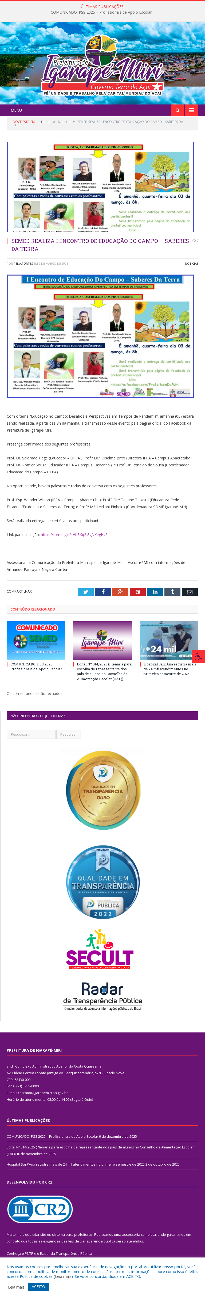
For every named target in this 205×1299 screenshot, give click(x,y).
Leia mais (63, 1276)
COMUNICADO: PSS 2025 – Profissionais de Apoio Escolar (101, 12)
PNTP (29, 1253)
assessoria (131, 1234)
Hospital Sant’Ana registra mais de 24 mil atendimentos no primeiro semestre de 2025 (170, 669)
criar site (39, 1234)
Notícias (191, 263)
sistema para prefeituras (72, 1234)
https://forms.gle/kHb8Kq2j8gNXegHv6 (74, 534)
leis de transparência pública (91, 1241)
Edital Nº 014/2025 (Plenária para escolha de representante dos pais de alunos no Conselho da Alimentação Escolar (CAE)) (104, 671)
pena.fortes (23, 263)
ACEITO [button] (38, 1286)
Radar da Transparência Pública (66, 1253)
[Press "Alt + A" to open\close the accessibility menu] (198, 656)
